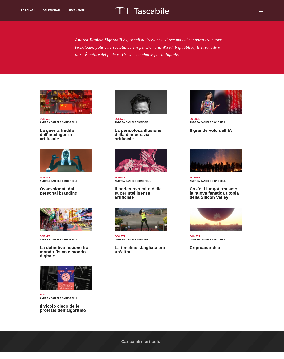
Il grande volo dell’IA (211, 130)
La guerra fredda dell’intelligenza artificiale (57, 134)
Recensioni (76, 10)
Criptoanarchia (205, 247)
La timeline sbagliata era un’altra (140, 249)
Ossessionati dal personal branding (58, 191)
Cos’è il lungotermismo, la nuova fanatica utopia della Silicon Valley (214, 193)
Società (120, 236)
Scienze (45, 119)
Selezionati (51, 10)
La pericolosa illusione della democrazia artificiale (138, 134)
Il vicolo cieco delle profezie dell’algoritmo (63, 308)
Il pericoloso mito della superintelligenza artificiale (138, 193)
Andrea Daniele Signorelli (58, 122)
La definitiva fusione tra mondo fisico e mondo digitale (64, 251)
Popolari (28, 10)
